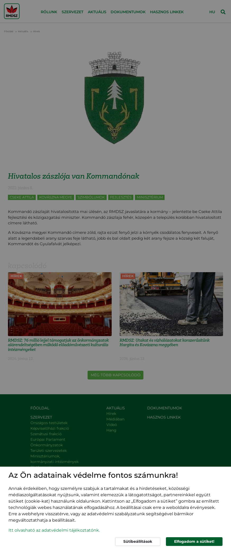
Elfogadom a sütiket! (194, 541)
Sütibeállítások (137, 541)
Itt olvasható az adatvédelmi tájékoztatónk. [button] (54, 530)
